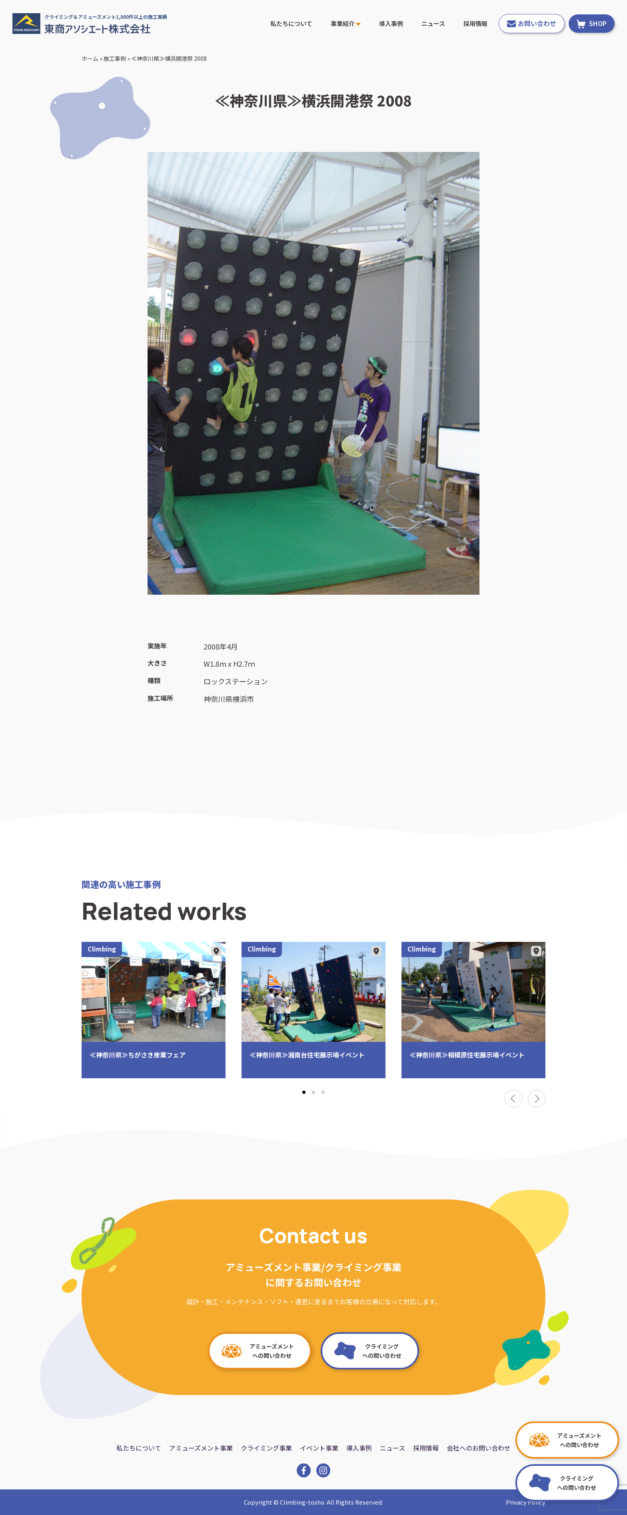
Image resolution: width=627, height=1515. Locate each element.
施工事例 (115, 58)
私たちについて (291, 23)
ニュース (433, 23)
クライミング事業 (266, 1448)
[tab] (304, 1092)
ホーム (90, 58)
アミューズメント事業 (201, 1448)
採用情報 (475, 23)
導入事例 (391, 23)
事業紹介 (346, 23)
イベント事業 (319, 1448)
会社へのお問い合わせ (479, 1448)
